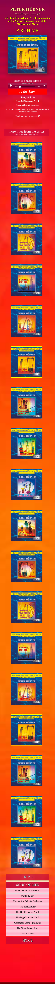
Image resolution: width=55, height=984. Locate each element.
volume (44, 85)
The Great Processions (27, 928)
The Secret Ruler (27, 906)
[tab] (27, 877)
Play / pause (11, 85)
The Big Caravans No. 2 (27, 917)
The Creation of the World (27, 890)
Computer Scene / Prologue (27, 923)
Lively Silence (27, 933)
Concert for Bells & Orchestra (27, 901)
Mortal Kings (27, 896)
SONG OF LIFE (27, 885)
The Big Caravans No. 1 (27, 912)
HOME (27, 877)
